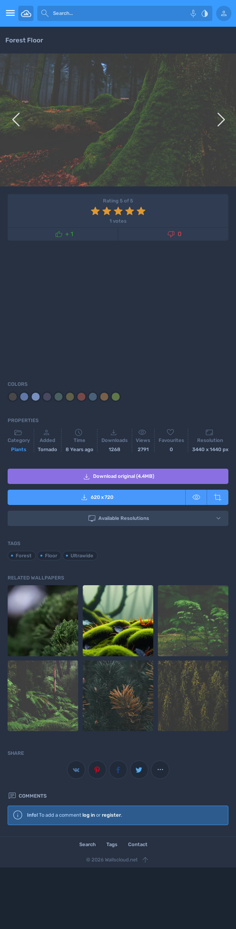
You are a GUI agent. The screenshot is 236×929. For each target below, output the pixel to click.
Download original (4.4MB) (118, 476)
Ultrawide (82, 555)
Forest (24, 555)
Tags (111, 844)
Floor (51, 555)
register (111, 815)
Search (87, 844)
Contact (138, 844)
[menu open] (9, 13)
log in (88, 815)
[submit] (45, 13)
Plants (18, 449)
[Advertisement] (118, 309)
